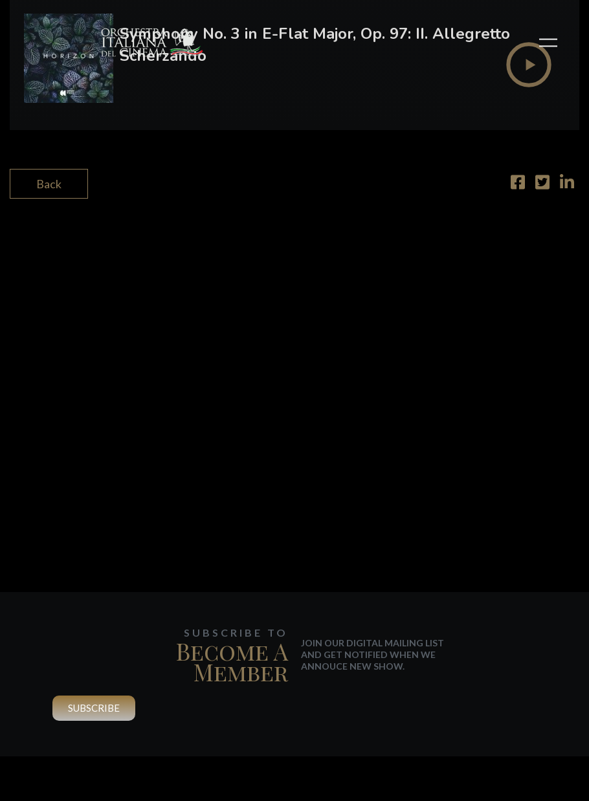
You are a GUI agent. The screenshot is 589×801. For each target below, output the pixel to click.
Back (48, 184)
